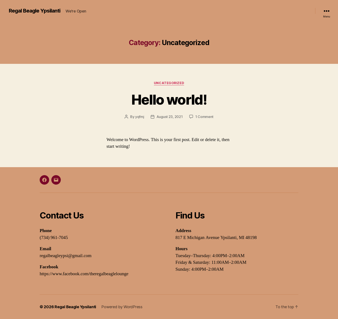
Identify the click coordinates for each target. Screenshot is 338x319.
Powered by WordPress (121, 307)
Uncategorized (169, 83)
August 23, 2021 (169, 117)
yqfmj (139, 117)
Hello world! (169, 99)
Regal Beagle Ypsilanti (34, 10)
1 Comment (204, 117)
